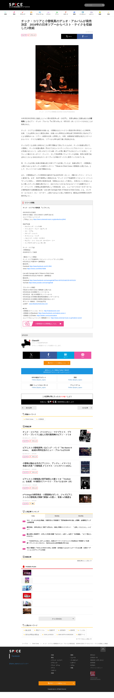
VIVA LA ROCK (48, 634)
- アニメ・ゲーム (55, 665)
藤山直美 (27, 630)
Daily (33, 516)
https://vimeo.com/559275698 (36, 268)
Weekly (57, 516)
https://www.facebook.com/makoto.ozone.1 (52, 313)
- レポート (73, 662)
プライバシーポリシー (96, 668)
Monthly (80, 516)
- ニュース (73, 657)
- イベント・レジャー (56, 660)
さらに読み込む (63, 619)
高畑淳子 (51, 630)
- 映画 (52, 673)
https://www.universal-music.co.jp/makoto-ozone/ (66, 318)
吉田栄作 (62, 630)
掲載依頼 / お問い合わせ (97, 660)
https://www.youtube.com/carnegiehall (41, 283)
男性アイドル (39, 630)
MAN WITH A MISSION (65, 634)
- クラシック (54, 662)
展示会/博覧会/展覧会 (31, 634)
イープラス (25, 643)
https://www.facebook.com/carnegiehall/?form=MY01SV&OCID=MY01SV (52, 280)
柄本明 (72, 630)
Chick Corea (28, 419)
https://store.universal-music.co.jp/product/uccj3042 (49, 219)
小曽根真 (40, 419)
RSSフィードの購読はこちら (58, 363)
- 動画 (71, 655)
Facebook (16, 656)
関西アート (80, 634)
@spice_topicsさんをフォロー (19, 663)
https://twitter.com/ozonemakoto (47, 315)
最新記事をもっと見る (84, 560)
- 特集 (71, 668)
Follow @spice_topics (39, 380)
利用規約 (92, 665)
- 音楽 (52, 655)
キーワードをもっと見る (83, 639)
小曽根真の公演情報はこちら (48, 324)
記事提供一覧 (94, 657)
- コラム (72, 665)
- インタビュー (74, 660)
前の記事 (27, 408)
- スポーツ (53, 670)
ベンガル (81, 630)
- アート (53, 668)
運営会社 (92, 655)
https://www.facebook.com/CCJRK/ (40, 266)
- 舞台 (52, 657)
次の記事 (87, 408)
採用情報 (92, 662)
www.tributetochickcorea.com (38, 304)
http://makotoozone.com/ (52, 311)
